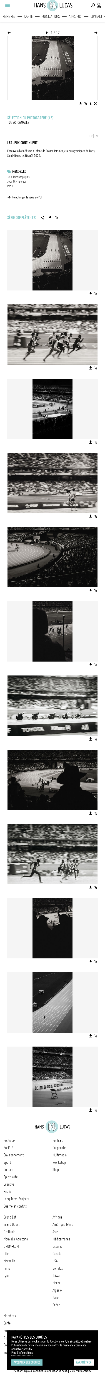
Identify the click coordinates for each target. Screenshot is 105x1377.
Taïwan (56, 1275)
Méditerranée (61, 1239)
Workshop (59, 1162)
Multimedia (59, 1155)
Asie (55, 1231)
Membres (8, 16)
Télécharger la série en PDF (27, 197)
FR (91, 136)
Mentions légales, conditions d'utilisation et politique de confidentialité (52, 1371)
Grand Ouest (12, 1224)
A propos (75, 16)
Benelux (57, 1268)
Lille (6, 1253)
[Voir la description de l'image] (91, 103)
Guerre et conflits (15, 1206)
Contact (96, 16)
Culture (8, 1169)
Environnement (14, 1155)
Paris (10, 186)
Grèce (56, 1305)
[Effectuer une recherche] (93, 5)
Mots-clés (19, 172)
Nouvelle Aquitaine (16, 1239)
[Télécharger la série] (50, 218)
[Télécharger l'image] (81, 103)
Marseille (9, 1261)
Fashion (8, 1191)
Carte (28, 16)
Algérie (57, 1290)
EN (96, 136)
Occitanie (9, 1231)
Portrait (57, 1140)
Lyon (7, 1275)
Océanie (57, 1246)
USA (55, 1261)
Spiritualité (11, 1177)
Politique (9, 1140)
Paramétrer (83, 1362)
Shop (55, 1169)
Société (8, 1147)
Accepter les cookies (27, 1362)
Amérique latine (62, 1224)
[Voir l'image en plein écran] (96, 103)
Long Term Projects (16, 1199)
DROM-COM (11, 1246)
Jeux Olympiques (16, 181)
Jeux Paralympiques (18, 177)
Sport (7, 1162)
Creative (9, 1184)
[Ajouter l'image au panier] (86, 103)
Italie (55, 1297)
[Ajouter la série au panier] (57, 218)
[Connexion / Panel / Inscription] (99, 5)
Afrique (57, 1217)
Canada (56, 1253)
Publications (51, 16)
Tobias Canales (18, 122)
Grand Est (10, 1217)
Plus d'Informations (22, 1353)
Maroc (56, 1283)
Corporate (59, 1147)
